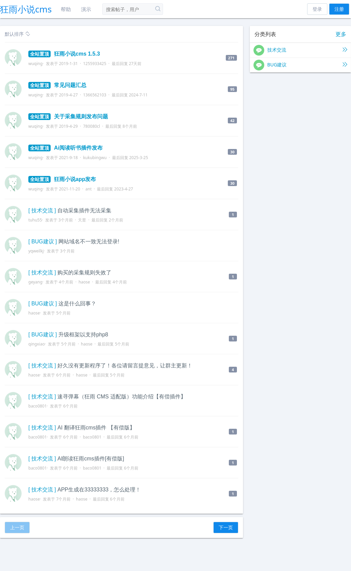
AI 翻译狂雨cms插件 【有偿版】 (96, 427)
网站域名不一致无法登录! (88, 241)
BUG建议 (300, 65)
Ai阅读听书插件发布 (65, 148)
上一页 (17, 527)
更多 (340, 34)
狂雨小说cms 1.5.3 (64, 54)
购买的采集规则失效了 (84, 272)
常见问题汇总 (57, 85)
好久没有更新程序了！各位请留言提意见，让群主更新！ (124, 365)
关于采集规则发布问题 (68, 116)
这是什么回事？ (77, 303)
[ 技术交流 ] (42, 210)
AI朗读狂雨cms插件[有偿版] (90, 458)
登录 (317, 9)
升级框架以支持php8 (83, 334)
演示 (86, 9)
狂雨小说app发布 (62, 179)
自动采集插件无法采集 (84, 210)
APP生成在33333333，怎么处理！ (99, 489)
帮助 (66, 9)
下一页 (226, 527)
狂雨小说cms (26, 9)
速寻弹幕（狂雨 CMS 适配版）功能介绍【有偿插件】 (121, 396)
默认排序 (17, 34)
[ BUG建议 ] (42, 241)
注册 (339, 9)
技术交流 (300, 50)
